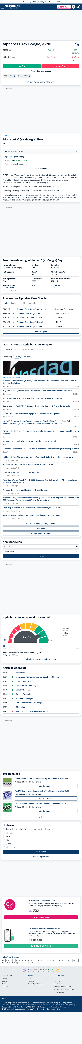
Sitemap (5, 989)
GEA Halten (20, 709)
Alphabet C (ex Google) (14, 159)
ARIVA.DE (33, 1011)
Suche (41, 558)
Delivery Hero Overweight (27, 688)
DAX (8, 965)
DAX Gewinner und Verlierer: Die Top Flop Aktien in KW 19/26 (40, 806)
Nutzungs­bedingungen (62, 989)
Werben (31, 983)
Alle (3, 963)
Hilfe (29, 981)
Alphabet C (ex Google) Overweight (31, 311)
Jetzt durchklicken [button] (46, 788)
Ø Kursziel (55, 287)
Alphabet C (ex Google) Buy (28, 316)
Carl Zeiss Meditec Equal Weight (29, 705)
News (14, 166)
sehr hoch (10, 835)
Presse (4, 986)
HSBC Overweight (23, 683)
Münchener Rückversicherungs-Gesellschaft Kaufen (37, 679)
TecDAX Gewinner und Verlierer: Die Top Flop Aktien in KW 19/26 (42, 793)
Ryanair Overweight (24, 696)
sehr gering (10, 849)
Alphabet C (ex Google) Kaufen (29, 320)
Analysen (22, 166)
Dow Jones (22, 965)
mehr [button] (41, 819)
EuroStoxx (31, 965)
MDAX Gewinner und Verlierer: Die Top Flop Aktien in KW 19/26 (41, 781)
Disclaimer (58, 986)
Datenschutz (58, 983)
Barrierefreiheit (60, 995)
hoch (8, 839)
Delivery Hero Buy (23, 692)
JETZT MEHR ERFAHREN (41, 948)
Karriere (5, 983)
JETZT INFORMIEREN (41, 919)
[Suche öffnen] (73, 7)
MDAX (14, 965)
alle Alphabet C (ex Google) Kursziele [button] (41, 661)
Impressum (58, 981)
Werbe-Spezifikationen (36, 986)
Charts (7, 166)
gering (8, 846)
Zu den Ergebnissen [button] (41, 859)
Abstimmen (41, 854)
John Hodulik (8, 290)
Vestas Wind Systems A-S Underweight (32, 713)
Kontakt (4, 981)
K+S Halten (20, 675)
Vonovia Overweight (24, 701)
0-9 (7, 963)
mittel (8, 842)
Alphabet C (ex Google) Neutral (30, 324)
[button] (64, 7)
